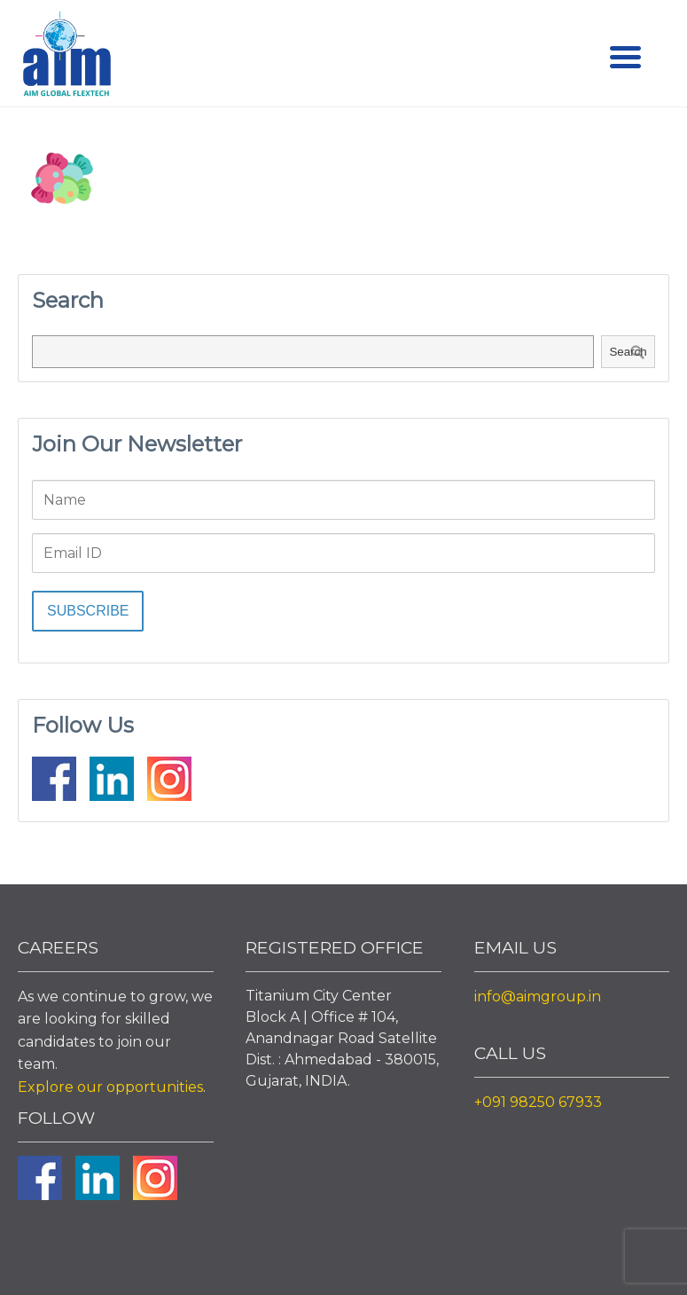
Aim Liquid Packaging (66, 57)
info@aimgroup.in (537, 996)
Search (627, 351)
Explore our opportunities (110, 1087)
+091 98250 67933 (538, 1102)
